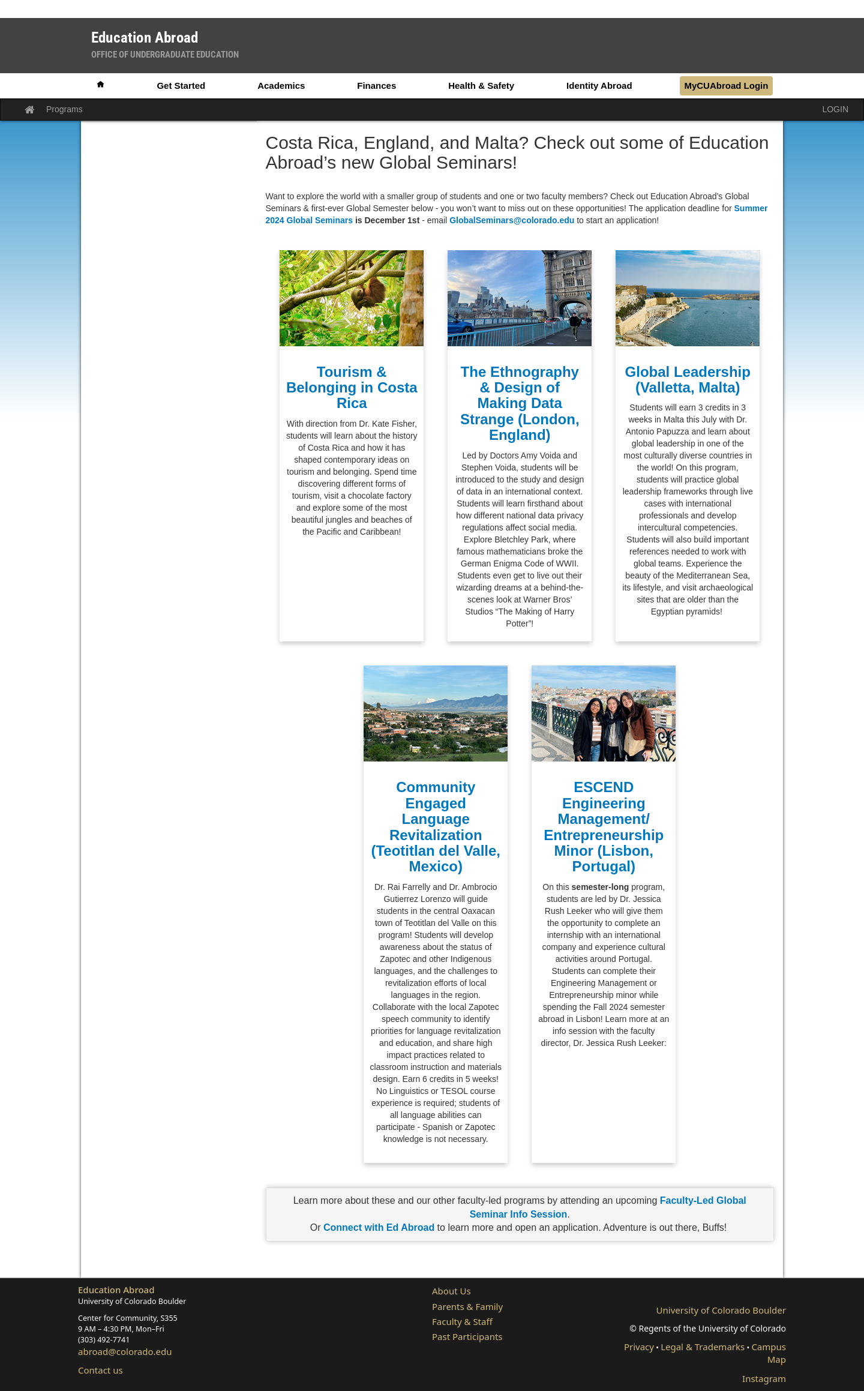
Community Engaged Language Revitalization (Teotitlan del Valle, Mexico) (435, 826)
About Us (451, 1291)
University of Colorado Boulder (721, 1310)
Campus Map (768, 1353)
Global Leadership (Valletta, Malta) (688, 379)
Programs (64, 109)
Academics (281, 85)
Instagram (764, 1378)
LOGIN (835, 109)
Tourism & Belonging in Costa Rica (352, 388)
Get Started (181, 85)
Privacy (639, 1347)
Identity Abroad (599, 85)
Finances (376, 85)
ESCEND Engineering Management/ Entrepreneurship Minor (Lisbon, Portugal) (604, 826)
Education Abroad (116, 1290)
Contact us (100, 1370)
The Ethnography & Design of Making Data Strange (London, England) (520, 403)
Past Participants (467, 1336)
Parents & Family (467, 1306)
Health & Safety (481, 85)
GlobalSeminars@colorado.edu (511, 220)
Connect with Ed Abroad (380, 1227)
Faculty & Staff (462, 1321)
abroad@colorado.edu (125, 1351)
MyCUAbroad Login (726, 85)
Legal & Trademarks (703, 1347)
